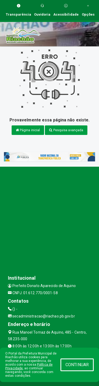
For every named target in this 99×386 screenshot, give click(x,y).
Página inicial (28, 130)
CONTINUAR (77, 364)
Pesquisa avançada (66, 130)
